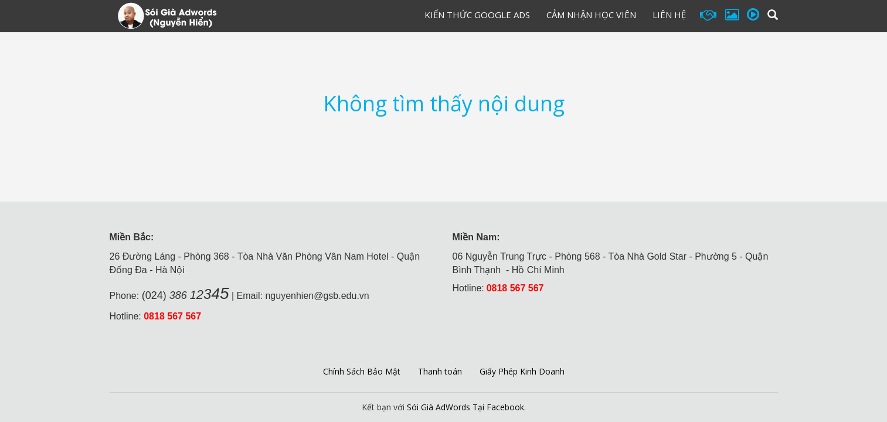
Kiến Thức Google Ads (477, 15)
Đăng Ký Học (369, 17)
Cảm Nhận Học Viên (591, 15)
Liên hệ (669, 15)
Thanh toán (440, 371)
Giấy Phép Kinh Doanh (522, 371)
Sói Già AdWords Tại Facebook (465, 407)
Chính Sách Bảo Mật (361, 371)
